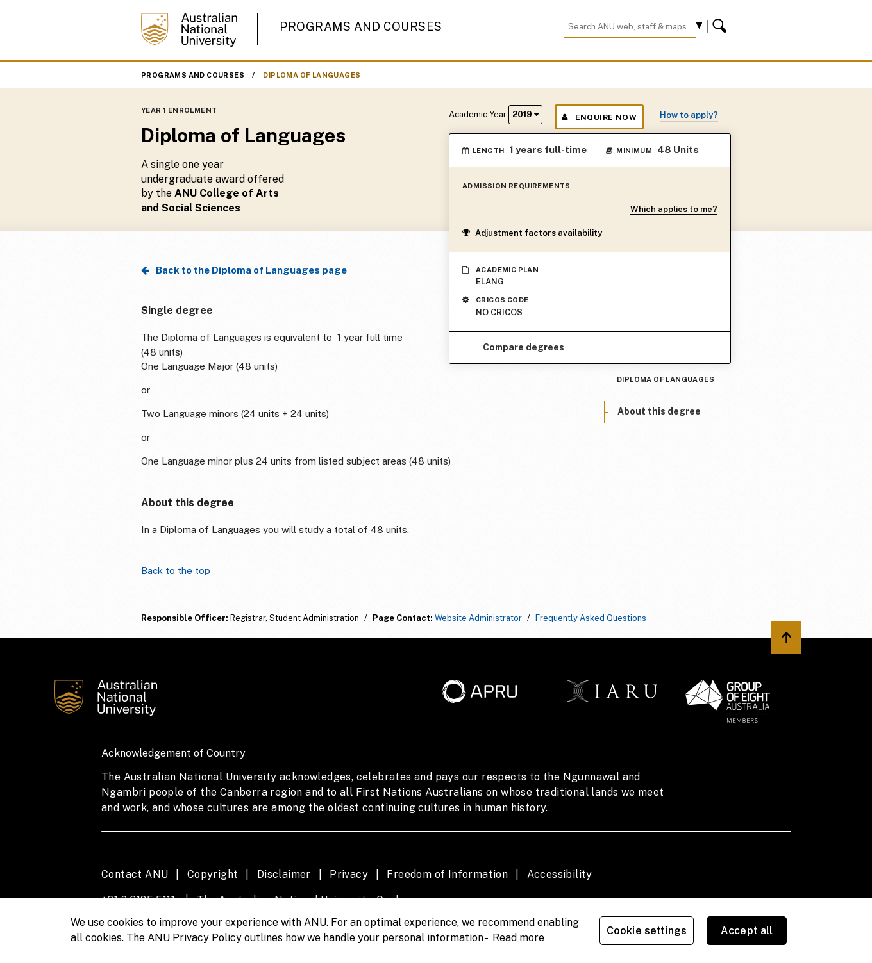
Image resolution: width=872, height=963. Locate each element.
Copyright (213, 874)
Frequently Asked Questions (590, 618)
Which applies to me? (673, 209)
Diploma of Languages (311, 75)
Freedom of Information (447, 874)
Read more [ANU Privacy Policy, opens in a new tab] (518, 938)
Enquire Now (599, 117)
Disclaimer (284, 874)
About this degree (659, 411)
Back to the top (175, 570)
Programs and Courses (361, 26)
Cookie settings (647, 931)
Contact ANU (134, 874)
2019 (525, 114)
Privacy (349, 874)
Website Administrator (478, 618)
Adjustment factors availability (532, 233)
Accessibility (559, 874)
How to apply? (689, 115)
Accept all (747, 931)
